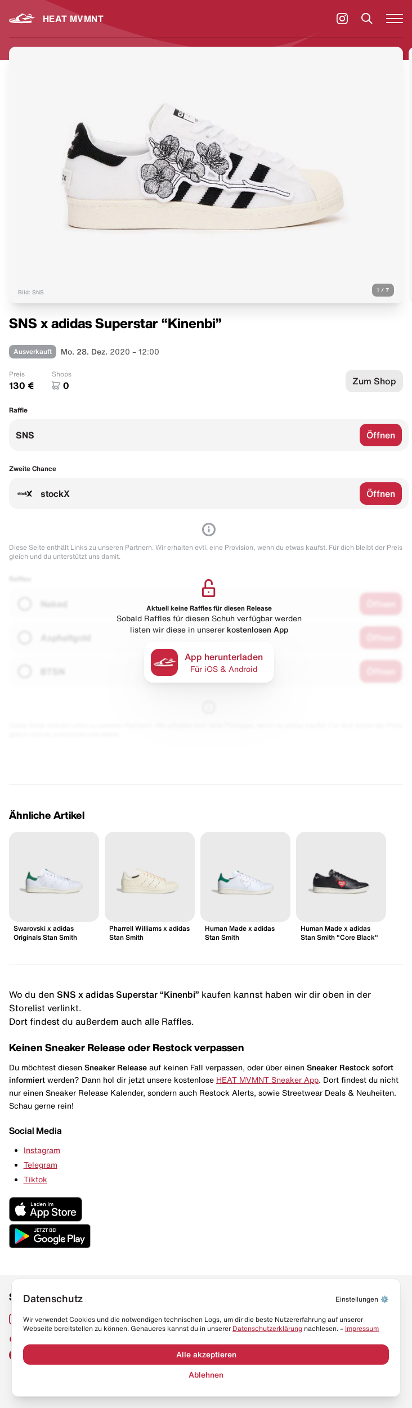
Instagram (42, 1150)
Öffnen (380, 435)
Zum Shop (374, 380)
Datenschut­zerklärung (267, 1328)
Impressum (362, 1328)
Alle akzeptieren (206, 1354)
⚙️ (362, 1299)
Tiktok (35, 1179)
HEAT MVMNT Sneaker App (267, 1080)
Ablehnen (206, 1375)
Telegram (40, 1165)
